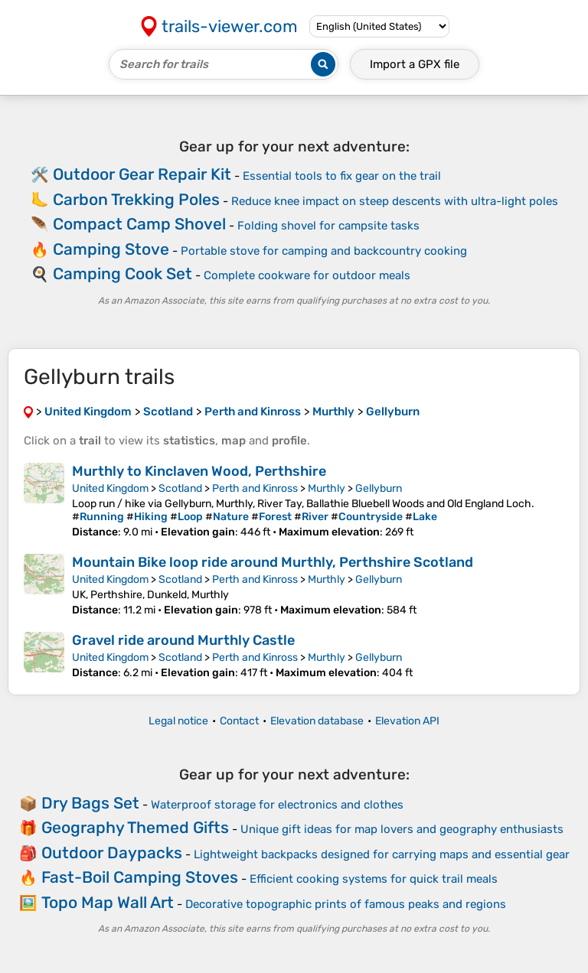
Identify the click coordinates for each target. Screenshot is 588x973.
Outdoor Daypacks (111, 852)
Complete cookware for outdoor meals (307, 275)
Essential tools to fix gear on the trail (342, 176)
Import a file (414, 64)
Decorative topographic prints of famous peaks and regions (345, 904)
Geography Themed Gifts (135, 827)
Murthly (326, 488)
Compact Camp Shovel (139, 223)
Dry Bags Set (90, 802)
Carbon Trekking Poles (136, 199)
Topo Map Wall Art (107, 902)
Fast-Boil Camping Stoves (139, 877)
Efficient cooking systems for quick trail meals (374, 879)
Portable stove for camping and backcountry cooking (324, 251)
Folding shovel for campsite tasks (328, 226)
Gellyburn (378, 488)
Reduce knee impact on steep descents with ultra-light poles (394, 201)
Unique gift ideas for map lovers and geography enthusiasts (402, 829)
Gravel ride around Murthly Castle (183, 640)
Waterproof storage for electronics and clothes (277, 805)
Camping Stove (111, 249)
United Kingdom (110, 488)
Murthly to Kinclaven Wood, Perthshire (199, 471)
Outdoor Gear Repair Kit (142, 174)
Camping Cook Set (122, 273)
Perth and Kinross (255, 488)
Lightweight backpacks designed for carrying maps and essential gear (382, 854)
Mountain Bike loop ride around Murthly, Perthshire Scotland (272, 562)
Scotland (180, 488)
